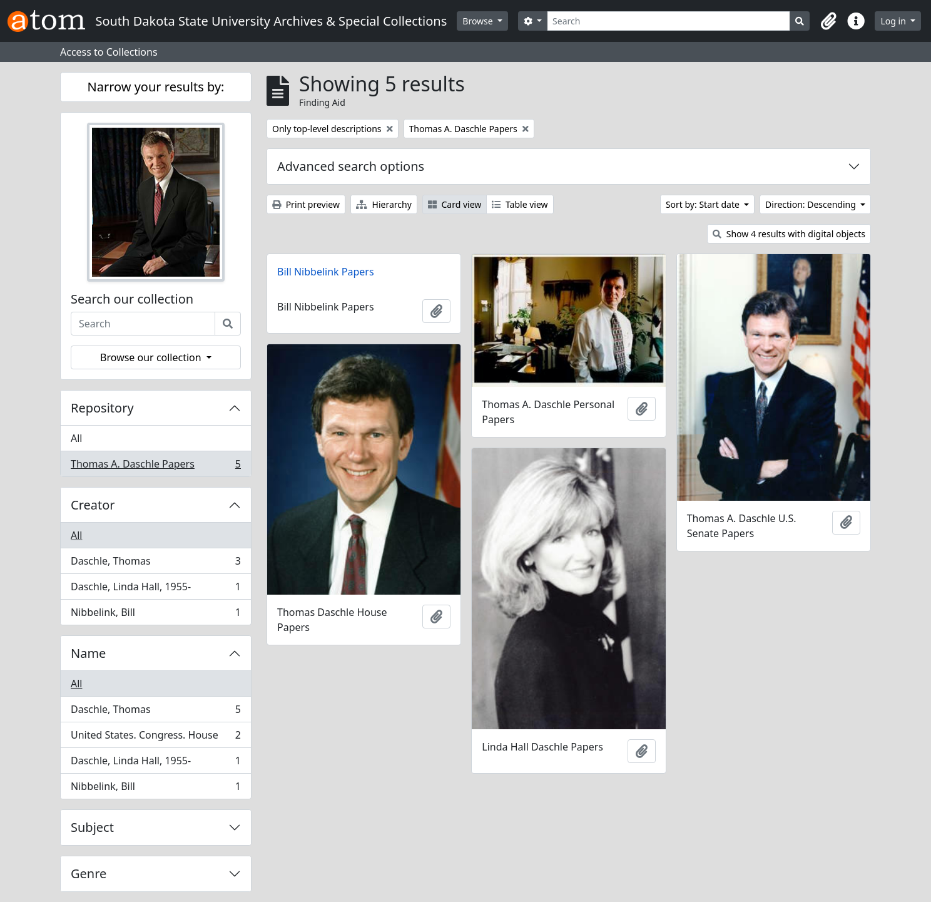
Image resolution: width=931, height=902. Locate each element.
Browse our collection (152, 357)
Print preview (306, 204)
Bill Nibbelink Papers (325, 272)
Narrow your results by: (156, 86)
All (76, 438)
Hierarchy (384, 204)
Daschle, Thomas (155, 563)
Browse (478, 21)
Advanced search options (350, 166)
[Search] (668, 21)
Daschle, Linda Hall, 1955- (155, 589)
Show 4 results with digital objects (789, 234)
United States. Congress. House (155, 737)
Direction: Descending (811, 204)
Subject (92, 827)
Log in (894, 21)
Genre (88, 873)
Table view (519, 204)
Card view (454, 204)
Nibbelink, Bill (155, 615)
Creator (93, 504)
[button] (828, 21)
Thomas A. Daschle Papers (155, 466)
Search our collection (132, 299)
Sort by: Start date (704, 204)
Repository (102, 407)
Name (88, 653)
